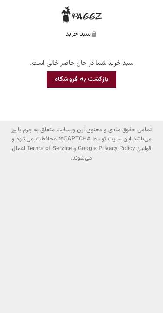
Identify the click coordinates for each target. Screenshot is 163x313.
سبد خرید (78, 34)
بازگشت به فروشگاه (82, 79)
